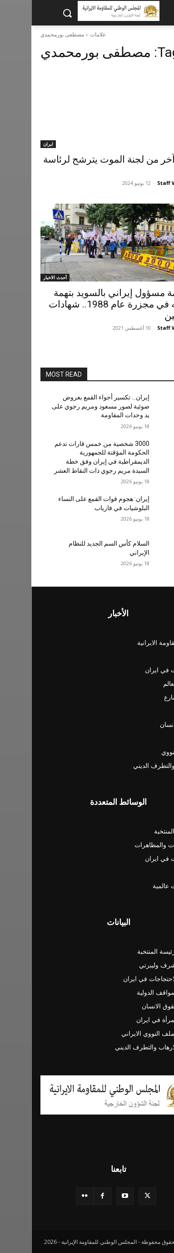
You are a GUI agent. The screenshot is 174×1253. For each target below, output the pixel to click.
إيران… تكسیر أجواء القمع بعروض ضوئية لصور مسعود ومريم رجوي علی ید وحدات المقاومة (69, 406)
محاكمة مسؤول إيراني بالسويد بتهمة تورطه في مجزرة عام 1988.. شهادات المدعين (91, 304)
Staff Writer (141, 182)
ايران (17, 144)
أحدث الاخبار (23, 277)
